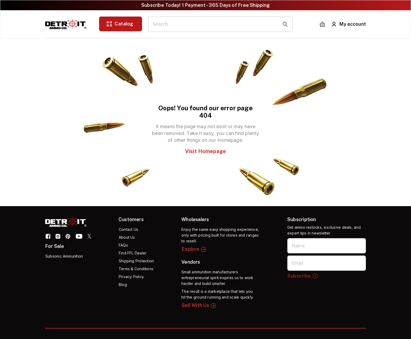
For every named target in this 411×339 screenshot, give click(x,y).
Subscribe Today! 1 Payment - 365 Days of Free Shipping (205, 5)
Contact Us (128, 229)
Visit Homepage (205, 151)
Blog (123, 284)
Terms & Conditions (136, 269)
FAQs (123, 245)
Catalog (119, 24)
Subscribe (302, 276)
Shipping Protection (136, 261)
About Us (127, 237)
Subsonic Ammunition (64, 256)
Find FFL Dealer (133, 253)
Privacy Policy (131, 276)
